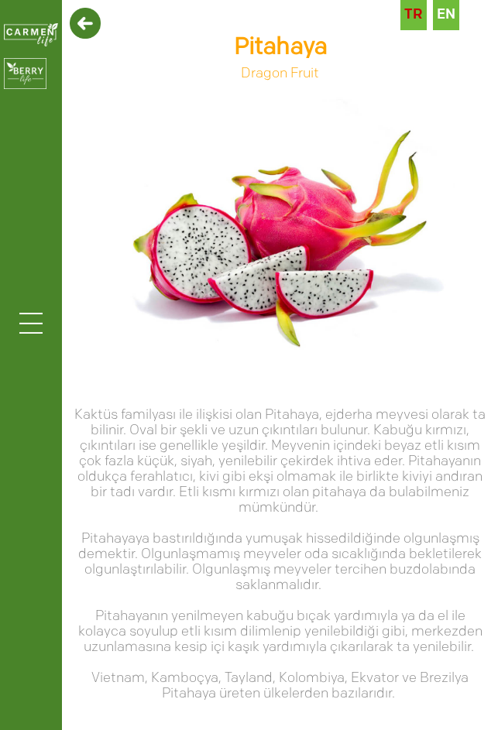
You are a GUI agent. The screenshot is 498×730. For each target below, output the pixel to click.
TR (413, 15)
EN (446, 15)
